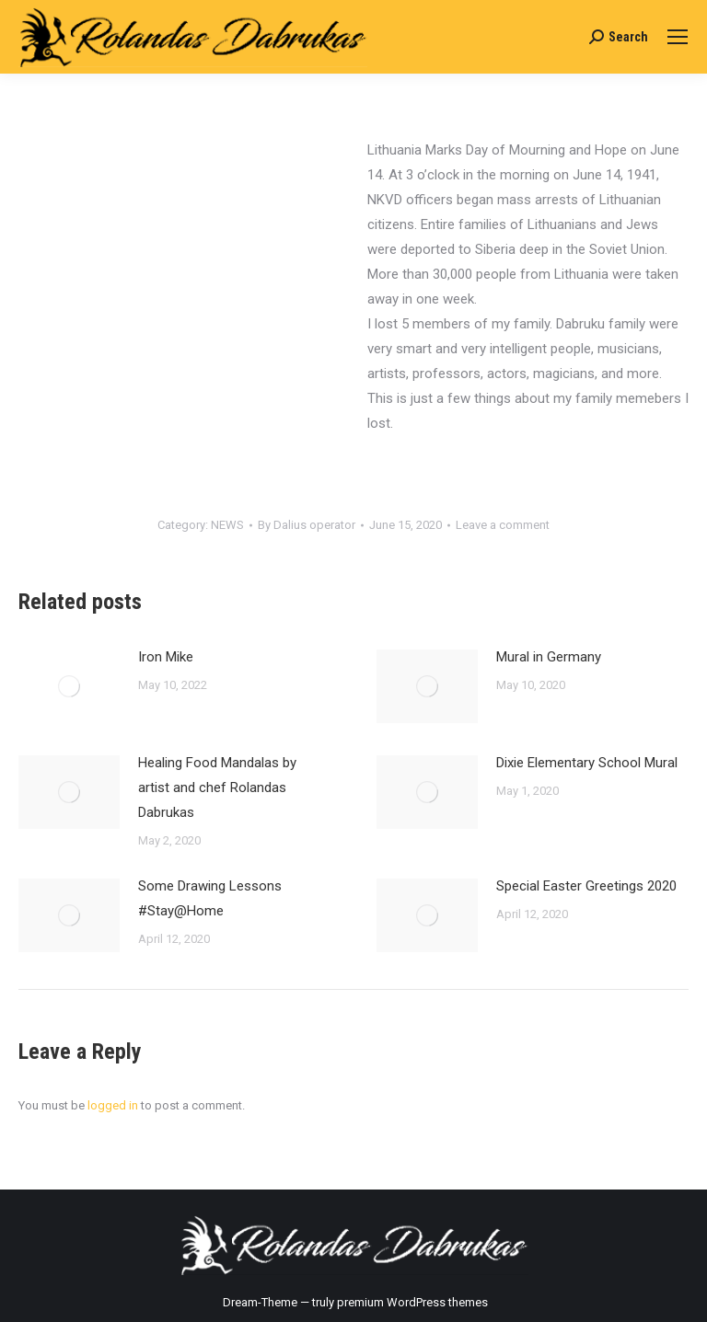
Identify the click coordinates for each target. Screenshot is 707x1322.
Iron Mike (165, 657)
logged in (112, 1105)
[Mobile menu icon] (677, 37)
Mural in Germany (548, 657)
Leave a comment (503, 525)
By (306, 525)
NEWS (227, 525)
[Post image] (69, 686)
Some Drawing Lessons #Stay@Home (210, 898)
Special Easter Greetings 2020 (586, 886)
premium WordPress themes (412, 1302)
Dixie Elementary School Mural (587, 762)
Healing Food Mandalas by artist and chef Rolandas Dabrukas (217, 787)
